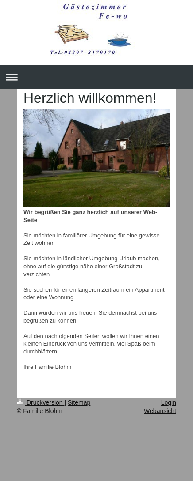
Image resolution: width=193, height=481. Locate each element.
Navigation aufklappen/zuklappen (96, 77)
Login (168, 402)
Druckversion (40, 402)
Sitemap (79, 402)
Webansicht (160, 410)
